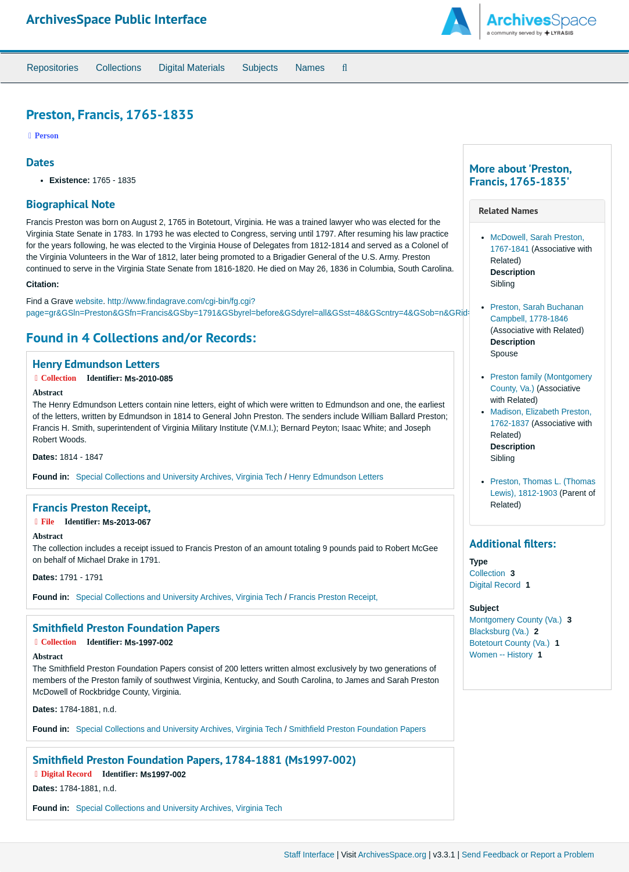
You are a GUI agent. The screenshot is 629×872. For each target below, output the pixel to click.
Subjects (260, 68)
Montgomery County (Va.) (516, 619)
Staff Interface (309, 854)
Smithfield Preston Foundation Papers (126, 627)
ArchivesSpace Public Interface (116, 19)
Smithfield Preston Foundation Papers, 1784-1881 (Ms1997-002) (194, 759)
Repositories (52, 68)
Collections (118, 68)
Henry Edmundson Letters (96, 363)
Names (310, 68)
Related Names (508, 210)
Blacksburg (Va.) (500, 631)
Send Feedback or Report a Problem (528, 854)
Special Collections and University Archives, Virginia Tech (179, 476)
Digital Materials (192, 68)
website (89, 301)
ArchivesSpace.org (392, 854)
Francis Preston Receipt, (91, 507)
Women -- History (502, 654)
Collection (488, 573)
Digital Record (496, 584)
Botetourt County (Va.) (510, 643)
